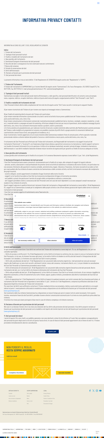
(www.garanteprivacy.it (11, 311)
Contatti (10, 393)
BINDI (34, 429)
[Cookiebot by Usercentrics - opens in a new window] (77, 196)
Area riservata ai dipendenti (15, 398)
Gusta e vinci (29, 401)
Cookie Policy (46, 396)
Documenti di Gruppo (48, 403)
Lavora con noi (12, 396)
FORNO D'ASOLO (52, 429)
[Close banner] (89, 196)
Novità (28, 396)
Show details (82, 235)
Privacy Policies (47, 393)
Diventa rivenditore (13, 401)
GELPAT (84, 429)
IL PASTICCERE (42, 429)
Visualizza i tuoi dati (48, 401)
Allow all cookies (77, 240)
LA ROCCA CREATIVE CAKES (10, 433)
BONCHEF (70, 429)
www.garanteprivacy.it (11, 290)
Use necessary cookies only (26, 240)
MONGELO (77, 429)
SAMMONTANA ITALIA (8, 429)
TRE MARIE (28, 429)
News (28, 398)
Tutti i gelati (29, 393)
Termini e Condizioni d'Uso (49, 398)
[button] (98, 3)
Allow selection (52, 240)
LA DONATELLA (62, 429)
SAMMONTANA (19, 429)
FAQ (27, 403)
